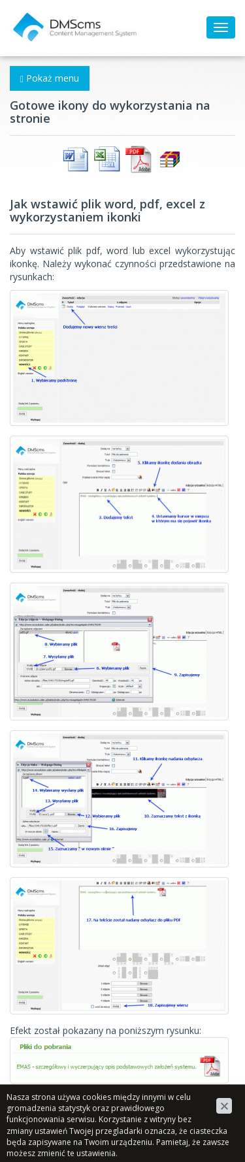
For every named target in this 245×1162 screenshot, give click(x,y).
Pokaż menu (49, 78)
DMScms (29, 16)
